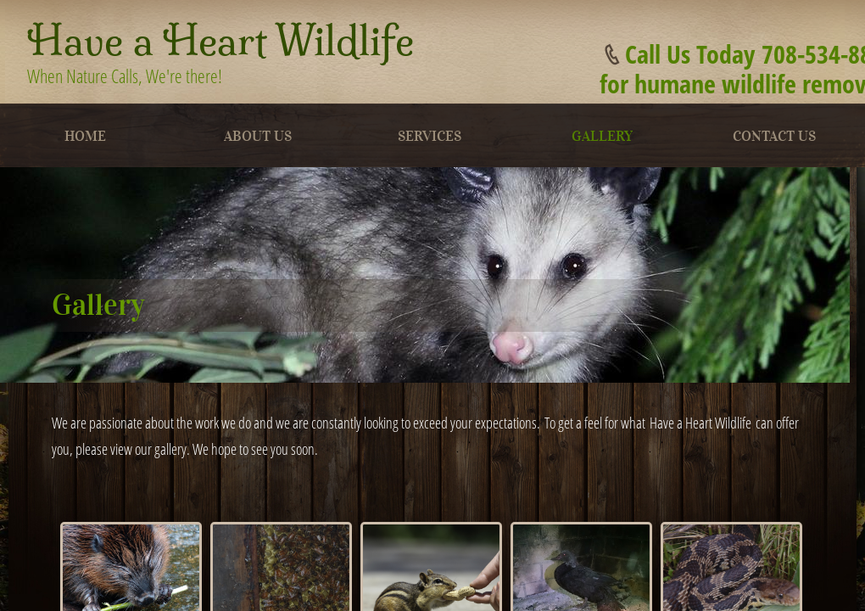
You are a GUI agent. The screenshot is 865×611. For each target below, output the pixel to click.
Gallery (602, 136)
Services (429, 136)
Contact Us (774, 136)
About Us (258, 136)
